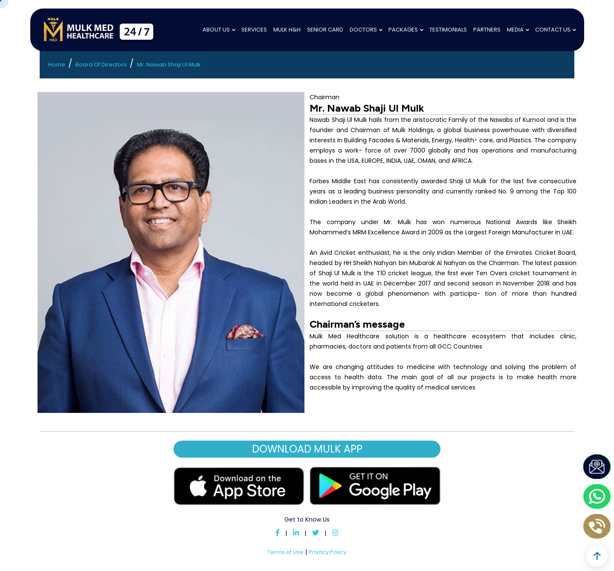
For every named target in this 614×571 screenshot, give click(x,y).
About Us (216, 30)
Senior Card (325, 30)
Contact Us (553, 30)
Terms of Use (285, 552)
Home (56, 65)
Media (515, 30)
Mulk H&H (287, 30)
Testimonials (448, 30)
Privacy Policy (327, 552)
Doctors (363, 30)
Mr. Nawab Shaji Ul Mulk (169, 65)
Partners (487, 30)
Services (254, 30)
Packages (403, 30)
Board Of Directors (101, 65)
